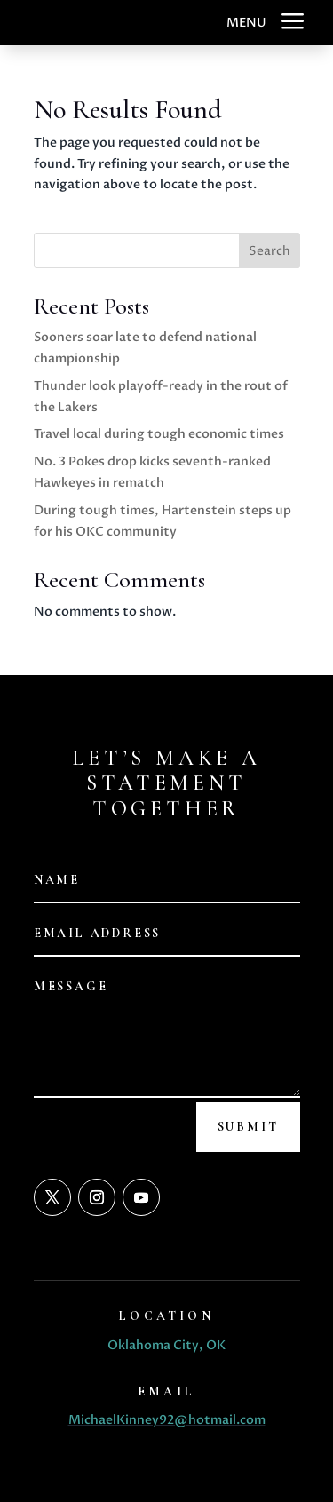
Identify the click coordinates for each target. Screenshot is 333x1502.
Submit (248, 1126)
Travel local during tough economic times (159, 433)
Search (269, 250)
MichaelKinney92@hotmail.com (167, 1419)
